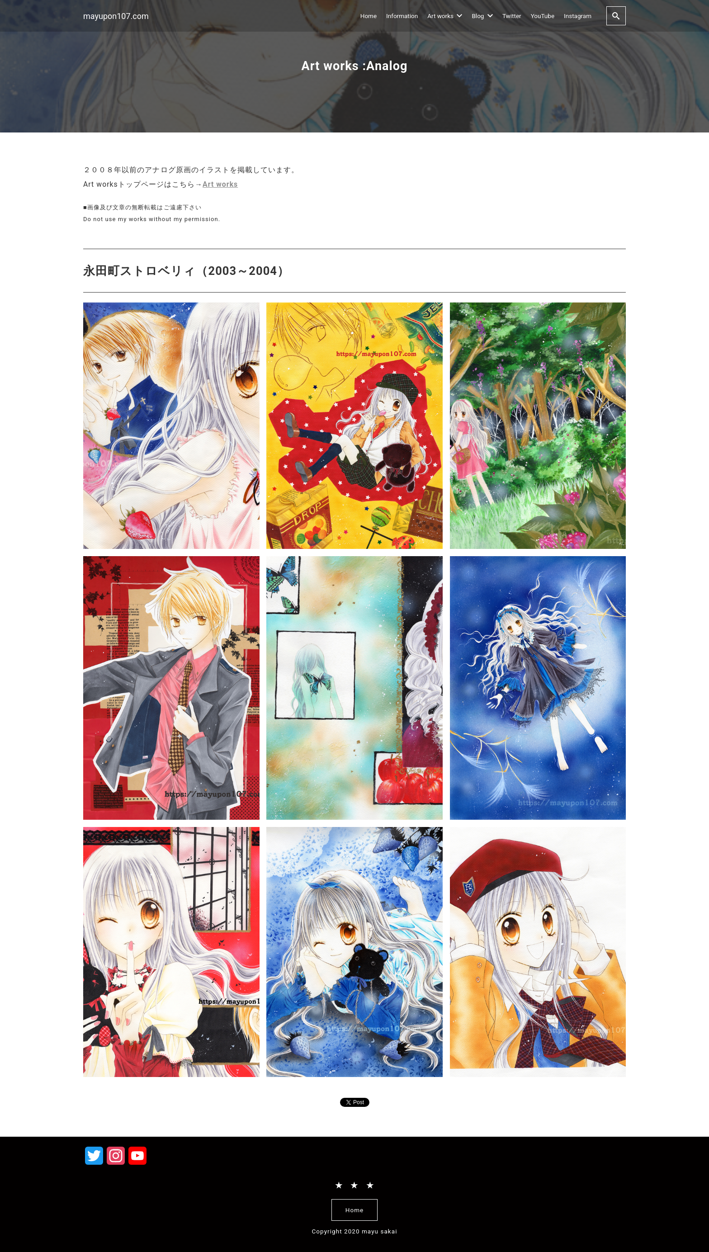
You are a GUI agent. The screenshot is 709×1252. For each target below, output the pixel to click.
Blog (482, 15)
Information (402, 15)
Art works (444, 15)
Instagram (577, 15)
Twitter (511, 15)
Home (368, 15)
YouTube (542, 15)
